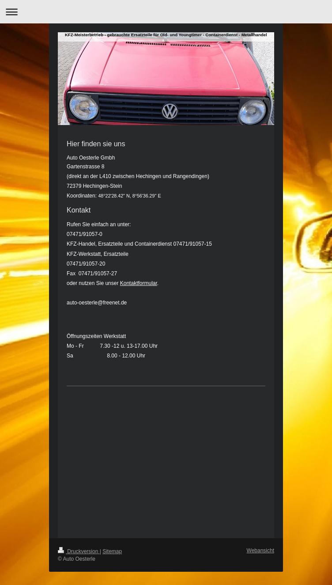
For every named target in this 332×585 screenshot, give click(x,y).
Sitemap (112, 551)
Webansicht (260, 550)
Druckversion (79, 551)
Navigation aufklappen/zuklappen (166, 11)
